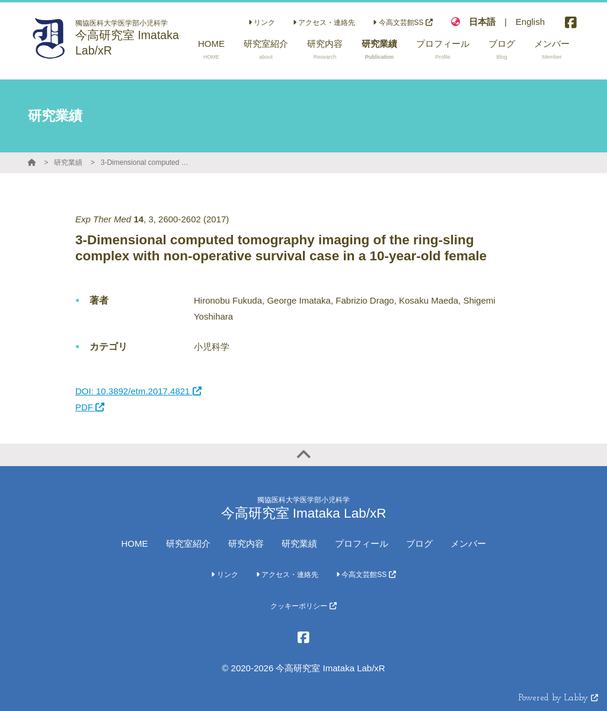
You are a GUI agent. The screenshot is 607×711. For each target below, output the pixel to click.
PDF (89, 407)
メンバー (468, 543)
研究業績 (68, 162)
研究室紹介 (188, 543)
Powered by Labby (558, 698)
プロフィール (361, 543)
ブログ (419, 543)
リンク (261, 22)
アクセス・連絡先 (324, 22)
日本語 (482, 22)
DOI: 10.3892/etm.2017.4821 (138, 391)
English (530, 22)
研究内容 (246, 543)
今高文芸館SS (403, 22)
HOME (135, 543)
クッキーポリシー (303, 606)
